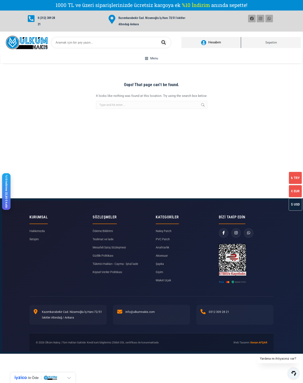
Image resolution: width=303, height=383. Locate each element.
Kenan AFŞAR (258, 347)
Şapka (160, 268)
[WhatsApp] (249, 238)
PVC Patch (163, 244)
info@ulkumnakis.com (140, 316)
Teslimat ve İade (103, 244)
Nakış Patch (163, 236)
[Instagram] (236, 238)
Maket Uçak (163, 285)
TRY (295, 178)
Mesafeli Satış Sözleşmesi (109, 252)
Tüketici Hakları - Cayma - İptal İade (115, 268)
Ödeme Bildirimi (103, 236)
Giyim (159, 277)
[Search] (163, 42)
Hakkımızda (37, 236)
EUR (295, 191)
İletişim (34, 244)
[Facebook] (223, 238)
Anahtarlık (162, 252)
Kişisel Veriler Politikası (107, 277)
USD (295, 204)
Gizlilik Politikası (103, 260)
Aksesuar (162, 260)
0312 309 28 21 (219, 316)
